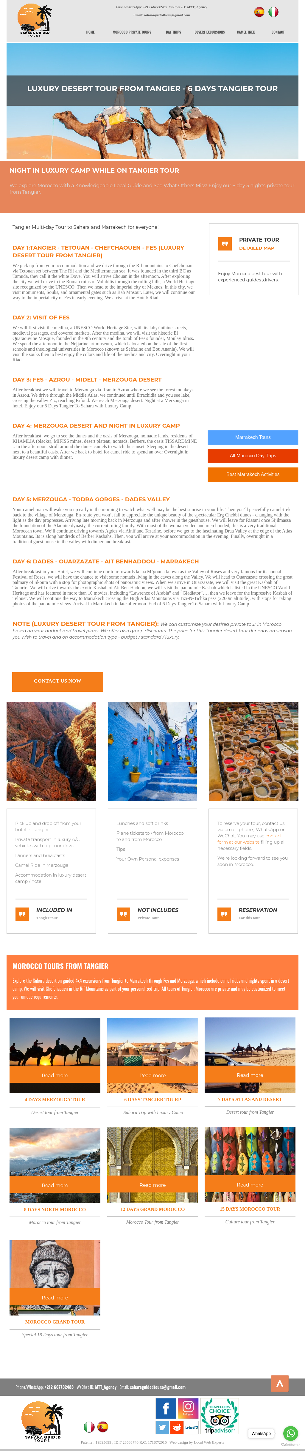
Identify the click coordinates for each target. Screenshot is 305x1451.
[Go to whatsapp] (290, 1433)
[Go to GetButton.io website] (290, 1445)
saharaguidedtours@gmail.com (158, 1387)
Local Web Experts (209, 1442)
